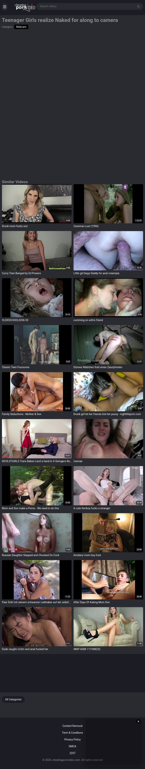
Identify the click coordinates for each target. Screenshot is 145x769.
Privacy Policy (72, 739)
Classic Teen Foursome (15, 367)
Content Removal (72, 725)
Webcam (21, 26)
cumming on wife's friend (88, 320)
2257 (72, 753)
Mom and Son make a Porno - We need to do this (30, 508)
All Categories (13, 699)
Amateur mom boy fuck (87, 555)
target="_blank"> (37, 203)
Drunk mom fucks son (15, 226)
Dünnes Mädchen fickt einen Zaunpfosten (97, 367)
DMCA (72, 746)
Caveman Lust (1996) (86, 226)
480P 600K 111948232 (86, 649)
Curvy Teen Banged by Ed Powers (21, 273)
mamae (77, 461)
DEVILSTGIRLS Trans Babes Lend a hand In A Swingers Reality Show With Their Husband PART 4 (37, 461)
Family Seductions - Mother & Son (21, 414)
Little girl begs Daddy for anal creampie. (96, 273)
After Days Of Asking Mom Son (91, 602)
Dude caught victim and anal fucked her (25, 649)
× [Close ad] (138, 721)
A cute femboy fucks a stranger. (92, 508)
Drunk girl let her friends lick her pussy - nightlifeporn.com (107, 414)
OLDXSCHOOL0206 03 (15, 320)
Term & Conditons (72, 732)
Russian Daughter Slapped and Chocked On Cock (30, 555)
